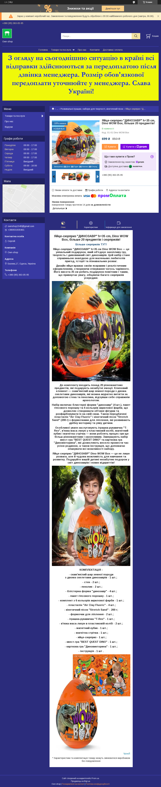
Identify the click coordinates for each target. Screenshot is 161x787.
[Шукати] (136, 36)
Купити (112, 146)
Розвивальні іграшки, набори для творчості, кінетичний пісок (92, 109)
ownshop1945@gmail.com (21, 226)
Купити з (136, 146)
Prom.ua (95, 778)
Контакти (95, 49)
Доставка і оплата (112, 49)
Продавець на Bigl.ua (80, 781)
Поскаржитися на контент (73, 784)
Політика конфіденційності (98, 784)
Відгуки (9, 126)
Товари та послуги (61, 49)
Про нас (82, 49)
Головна (43, 49)
